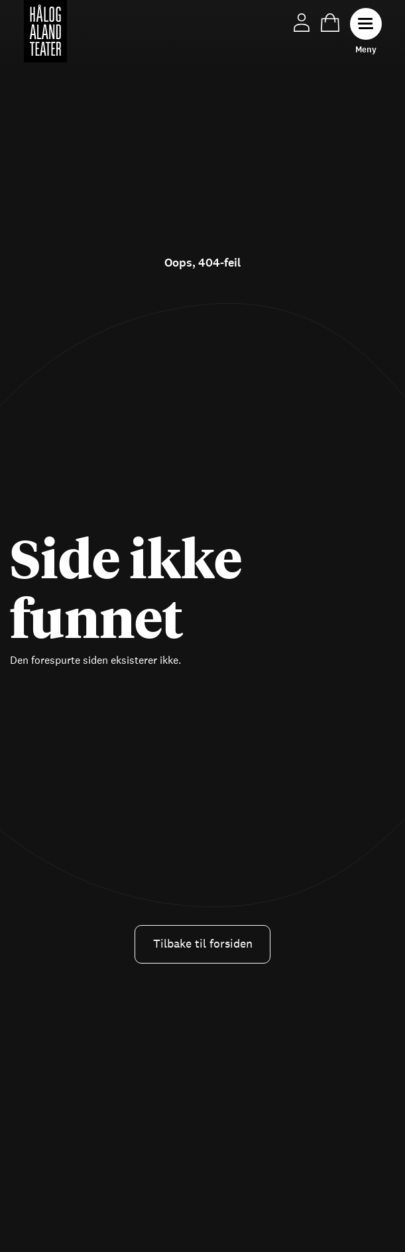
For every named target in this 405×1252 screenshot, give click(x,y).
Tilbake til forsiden (203, 943)
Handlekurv (330, 22)
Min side (301, 22)
